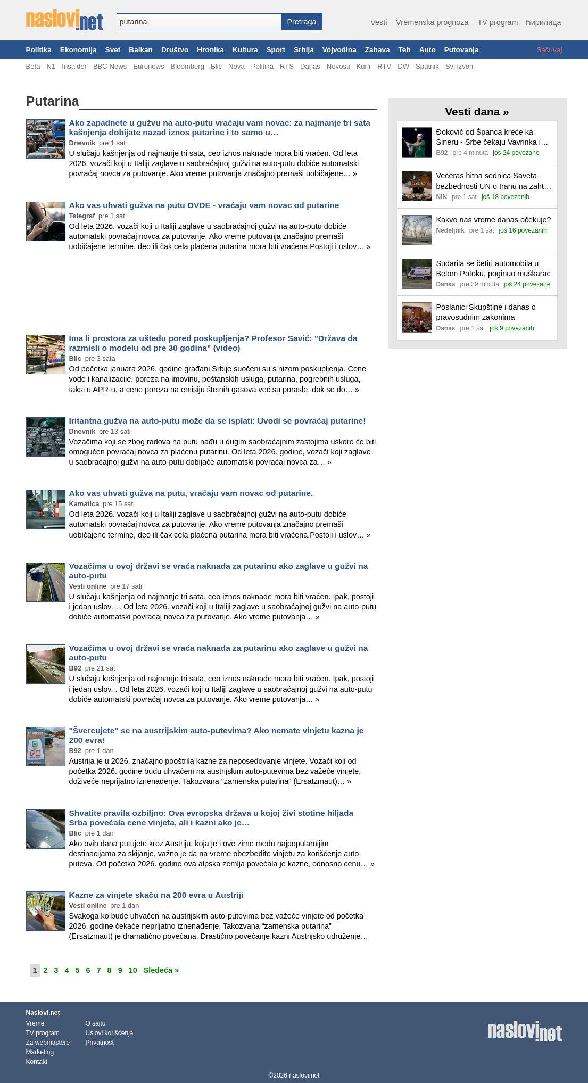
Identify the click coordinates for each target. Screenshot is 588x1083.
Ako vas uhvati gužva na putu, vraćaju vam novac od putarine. (191, 493)
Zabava (377, 50)
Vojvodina (339, 50)
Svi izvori (459, 66)
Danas (310, 66)
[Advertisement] (201, 294)
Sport (275, 50)
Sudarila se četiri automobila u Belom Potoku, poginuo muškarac (493, 268)
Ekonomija (78, 50)
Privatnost (100, 1042)
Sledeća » (161, 970)
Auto (427, 50)
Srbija (304, 50)
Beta (33, 66)
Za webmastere (48, 1042)
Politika (39, 50)
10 (133, 970)
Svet (113, 50)
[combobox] (199, 21)
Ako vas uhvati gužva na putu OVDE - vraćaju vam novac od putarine (204, 205)
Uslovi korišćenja (110, 1033)
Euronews (148, 66)
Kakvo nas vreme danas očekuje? (493, 220)
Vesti (378, 22)
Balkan (141, 50)
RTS (287, 66)
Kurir (364, 66)
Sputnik (427, 66)
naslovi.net (304, 1075)
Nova (236, 66)
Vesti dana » (477, 111)
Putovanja (461, 50)
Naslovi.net (43, 1012)
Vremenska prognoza (432, 22)
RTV (384, 66)
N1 (50, 66)
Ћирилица (542, 22)
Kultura (245, 50)
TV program (497, 22)
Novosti (338, 66)
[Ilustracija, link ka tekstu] (417, 143)
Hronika (210, 50)
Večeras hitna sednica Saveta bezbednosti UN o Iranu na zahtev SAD (494, 181)
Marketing (40, 1052)
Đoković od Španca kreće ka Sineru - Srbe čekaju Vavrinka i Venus (488, 137)
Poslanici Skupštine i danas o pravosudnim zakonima (486, 312)
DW (403, 66)
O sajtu (96, 1023)
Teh (405, 50)
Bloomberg (187, 66)
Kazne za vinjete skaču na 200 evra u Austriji (156, 894)
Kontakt (37, 1061)
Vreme (35, 1023)
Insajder (74, 66)
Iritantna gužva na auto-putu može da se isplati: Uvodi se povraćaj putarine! (217, 420)
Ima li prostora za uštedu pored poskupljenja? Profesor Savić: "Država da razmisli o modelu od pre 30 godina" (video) (213, 343)
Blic (216, 66)
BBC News (110, 66)
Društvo (174, 50)
